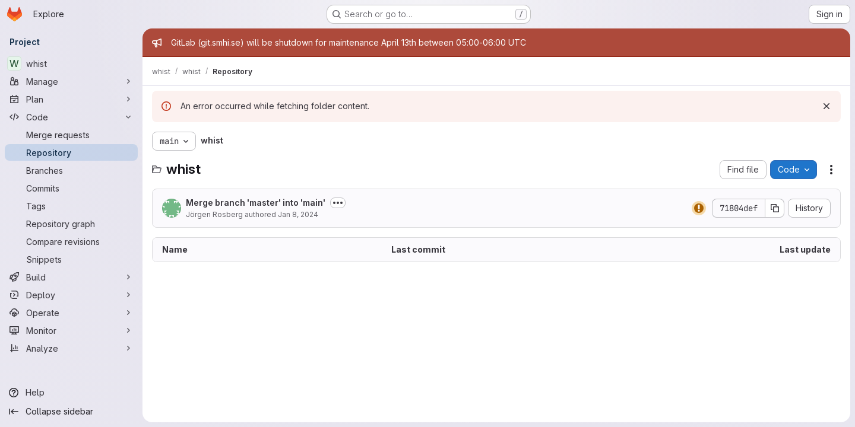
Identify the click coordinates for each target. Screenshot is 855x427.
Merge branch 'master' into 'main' (255, 202)
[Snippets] (71, 259)
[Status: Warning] (699, 208)
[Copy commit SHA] (774, 208)
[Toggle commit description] (338, 202)
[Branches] (71, 170)
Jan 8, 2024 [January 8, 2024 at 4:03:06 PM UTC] (298, 214)
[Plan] (71, 99)
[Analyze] (71, 348)
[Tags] (71, 205)
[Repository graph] (71, 223)
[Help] (71, 392)
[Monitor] (71, 330)
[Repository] (71, 152)
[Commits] (71, 188)
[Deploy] (71, 294)
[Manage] (71, 81)
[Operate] (71, 312)
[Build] (71, 277)
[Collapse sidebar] (71, 411)
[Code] (71, 117)
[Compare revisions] (71, 241)
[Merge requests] (71, 134)
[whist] (71, 63)
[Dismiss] (826, 106)
